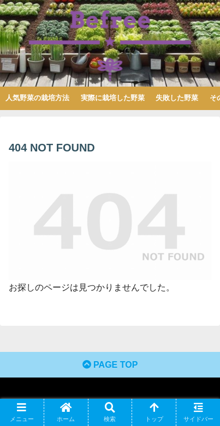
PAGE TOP (110, 364)
